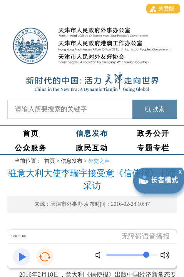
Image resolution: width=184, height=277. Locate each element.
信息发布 (92, 133)
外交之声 (99, 161)
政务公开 (153, 133)
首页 (31, 133)
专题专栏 (153, 148)
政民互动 (92, 148)
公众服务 (31, 148)
